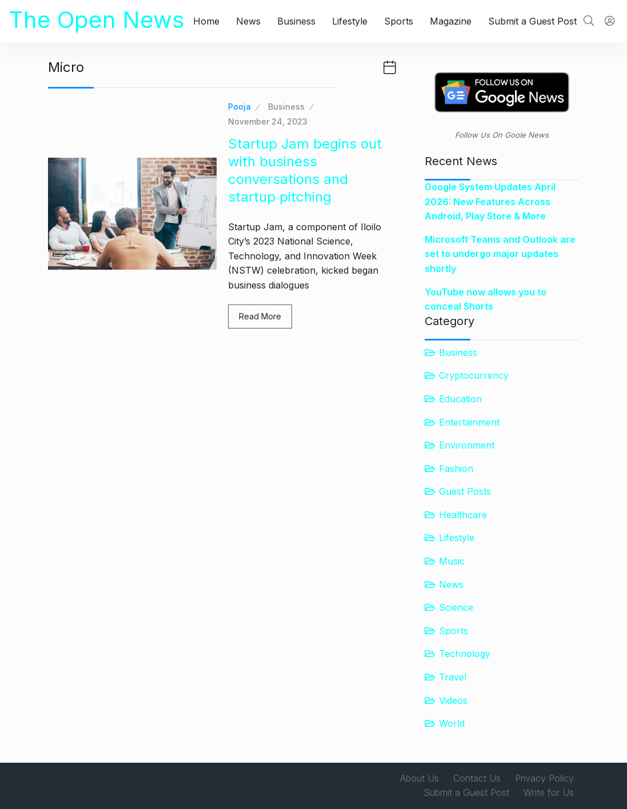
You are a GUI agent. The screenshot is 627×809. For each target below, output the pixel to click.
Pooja (239, 106)
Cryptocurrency (474, 375)
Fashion (456, 468)
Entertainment (469, 422)
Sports (398, 21)
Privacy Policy (544, 778)
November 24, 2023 (267, 121)
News (248, 21)
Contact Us (477, 778)
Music (452, 561)
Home (206, 21)
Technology (464, 653)
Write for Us (549, 792)
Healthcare (463, 514)
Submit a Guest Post (532, 21)
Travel (452, 677)
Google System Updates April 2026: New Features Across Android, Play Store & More (490, 201)
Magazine (451, 21)
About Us (419, 778)
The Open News (97, 20)
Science (456, 607)
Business (296, 21)
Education (460, 398)
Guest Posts (465, 491)
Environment (466, 445)
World (452, 723)
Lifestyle (350, 21)
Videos (453, 700)
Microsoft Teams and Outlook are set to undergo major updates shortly (500, 254)
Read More (260, 316)
